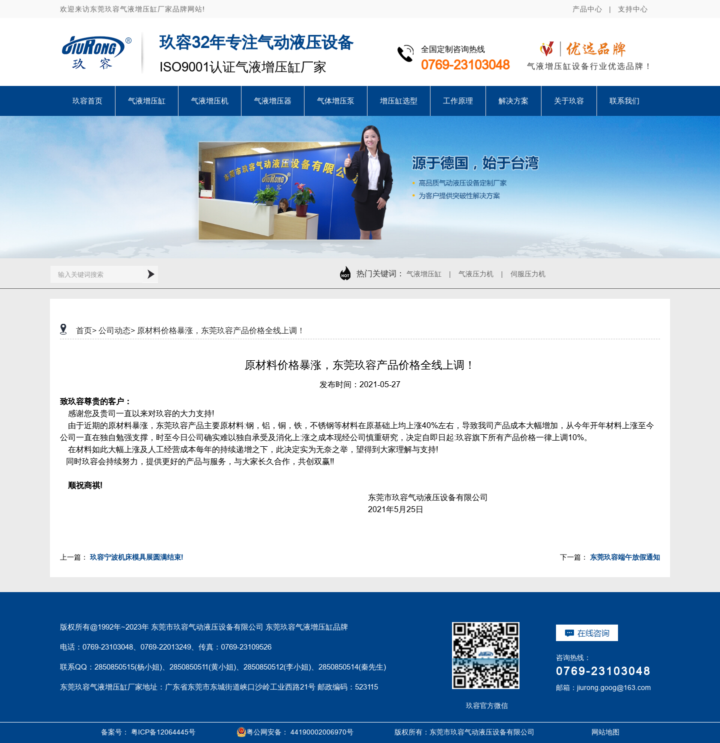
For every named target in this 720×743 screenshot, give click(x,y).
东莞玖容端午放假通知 (625, 557)
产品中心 (587, 9)
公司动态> (116, 330)
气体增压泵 (335, 100)
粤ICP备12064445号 (163, 732)
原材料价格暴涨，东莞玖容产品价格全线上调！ (221, 330)
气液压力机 (476, 274)
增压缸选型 (399, 100)
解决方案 (513, 100)
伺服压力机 (528, 274)
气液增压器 (273, 100)
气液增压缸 (147, 100)
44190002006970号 (322, 732)
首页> (86, 330)
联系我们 (625, 100)
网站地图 (594, 732)
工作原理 (458, 100)
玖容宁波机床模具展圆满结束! (136, 557)
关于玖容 (569, 100)
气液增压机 (209, 100)
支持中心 (633, 9)
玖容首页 (87, 100)
